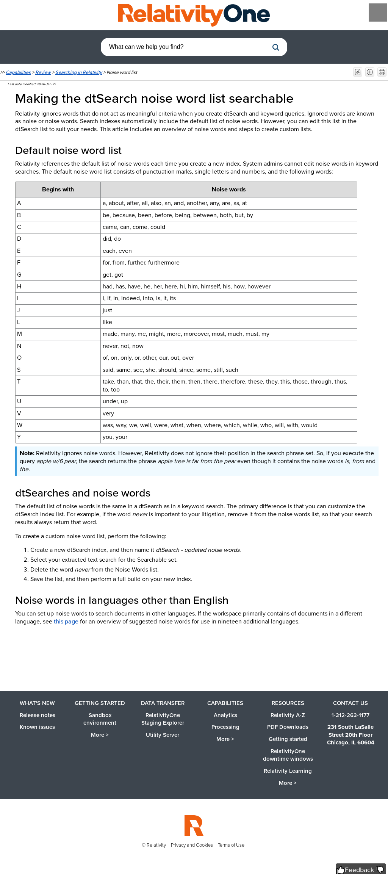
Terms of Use (231, 845)
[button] (275, 47)
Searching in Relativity (78, 72)
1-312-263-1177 (350, 715)
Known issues (37, 727)
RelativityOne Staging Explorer (162, 719)
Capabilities (18, 72)
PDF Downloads (287, 727)
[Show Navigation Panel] (378, 12)
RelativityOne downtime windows (288, 755)
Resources (288, 703)
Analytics (225, 715)
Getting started (100, 703)
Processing (225, 727)
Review (43, 72)
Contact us (350, 703)
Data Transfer (163, 703)
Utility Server (162, 735)
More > (100, 735)
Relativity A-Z (288, 715)
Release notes (37, 715)
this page (66, 621)
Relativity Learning (288, 771)
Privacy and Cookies (192, 845)
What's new (37, 703)
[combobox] (184, 47)
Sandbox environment (99, 719)
